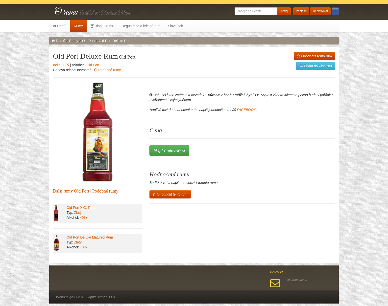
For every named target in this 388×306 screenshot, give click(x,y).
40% (83, 217)
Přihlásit (301, 11)
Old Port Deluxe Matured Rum (90, 237)
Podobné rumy (107, 70)
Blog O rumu (102, 26)
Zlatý (77, 213)
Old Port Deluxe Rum (115, 41)
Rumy (78, 26)
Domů (59, 26)
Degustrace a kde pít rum (140, 26)
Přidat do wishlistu (315, 66)
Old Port (88, 41)
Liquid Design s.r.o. (101, 297)
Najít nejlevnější (169, 150)
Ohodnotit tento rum (314, 56)
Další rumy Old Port (71, 191)
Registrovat (320, 11)
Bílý (66, 65)
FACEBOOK (246, 110)
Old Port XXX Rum (81, 208)
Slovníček (175, 26)
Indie (56, 65)
